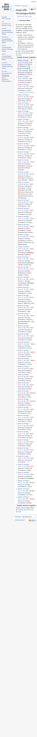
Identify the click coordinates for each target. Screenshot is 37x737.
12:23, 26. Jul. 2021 (23, 202)
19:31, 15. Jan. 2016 (23, 474)
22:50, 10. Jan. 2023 (23, 105)
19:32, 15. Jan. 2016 (23, 466)
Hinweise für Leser (6, 23)
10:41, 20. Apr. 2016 (23, 385)
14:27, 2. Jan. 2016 (23, 490)
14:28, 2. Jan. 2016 (23, 482)
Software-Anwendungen (7, 32)
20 (27, 53)
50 (29, 53)
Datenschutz (18, 516)
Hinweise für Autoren (7, 25)
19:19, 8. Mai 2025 (23, 62)
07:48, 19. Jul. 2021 (23, 248)
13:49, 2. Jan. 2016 (23, 499)
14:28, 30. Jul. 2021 (23, 174)
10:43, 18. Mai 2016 (23, 368)
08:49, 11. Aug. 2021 (23, 145)
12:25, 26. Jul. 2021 (23, 184)
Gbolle (29, 190)
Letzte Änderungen (6, 18)
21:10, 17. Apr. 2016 (23, 433)
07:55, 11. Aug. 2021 (23, 154)
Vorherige (25, 60)
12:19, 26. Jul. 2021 (23, 210)
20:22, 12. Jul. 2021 (23, 289)
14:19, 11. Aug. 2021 (23, 137)
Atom (4, 77)
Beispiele (4, 34)
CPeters (30, 194)
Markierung (30, 196)
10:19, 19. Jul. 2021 (23, 236)
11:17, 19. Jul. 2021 (23, 218)
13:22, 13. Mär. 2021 (23, 315)
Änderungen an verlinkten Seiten (6, 75)
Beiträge (27, 64)
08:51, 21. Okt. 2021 (23, 129)
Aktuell (20, 68)
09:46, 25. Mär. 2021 (23, 307)
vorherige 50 (21, 53)
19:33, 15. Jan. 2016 (23, 458)
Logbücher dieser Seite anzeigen (24, 16)
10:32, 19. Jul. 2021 (23, 226)
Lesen (18, 9)
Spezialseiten (5, 79)
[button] (25, 20)
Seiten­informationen (6, 81)
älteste (23, 51)
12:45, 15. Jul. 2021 (23, 269)
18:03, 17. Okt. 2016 (23, 360)
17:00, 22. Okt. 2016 (23, 352)
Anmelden (33, 1)
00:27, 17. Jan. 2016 (23, 450)
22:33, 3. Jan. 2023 (23, 113)
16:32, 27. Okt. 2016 (23, 344)
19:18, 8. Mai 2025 (23, 70)
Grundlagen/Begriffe (6, 30)
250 (17, 55)
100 (32, 53)
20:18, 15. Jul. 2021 (23, 259)
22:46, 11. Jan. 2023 (23, 86)
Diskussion (21, 64)
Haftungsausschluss (20, 520)
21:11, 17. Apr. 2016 (23, 409)
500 (20, 55)
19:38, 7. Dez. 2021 (23, 121)
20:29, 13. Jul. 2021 (23, 279)
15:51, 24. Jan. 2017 (23, 336)
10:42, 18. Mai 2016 (23, 376)
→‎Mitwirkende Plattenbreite (25, 92)
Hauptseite (17, 5)
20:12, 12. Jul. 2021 (23, 297)
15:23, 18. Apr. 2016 (23, 393)
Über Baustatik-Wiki (27, 516)
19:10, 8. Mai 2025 (23, 78)
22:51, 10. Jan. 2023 (23, 96)
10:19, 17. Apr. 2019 (23, 327)
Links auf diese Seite (7, 73)
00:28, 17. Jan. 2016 (23, 442)
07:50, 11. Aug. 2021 (23, 162)
